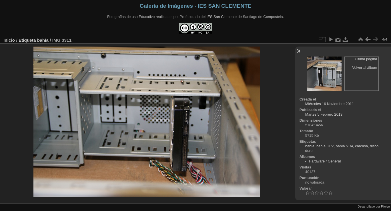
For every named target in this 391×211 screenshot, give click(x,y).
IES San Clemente (222, 17)
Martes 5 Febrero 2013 (323, 114)
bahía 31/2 (325, 146)
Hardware (317, 161)
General (334, 161)
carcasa (361, 146)
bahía (43, 40)
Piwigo (385, 206)
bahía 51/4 (344, 146)
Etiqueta (27, 40)
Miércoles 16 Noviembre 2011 (329, 104)
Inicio (9, 40)
